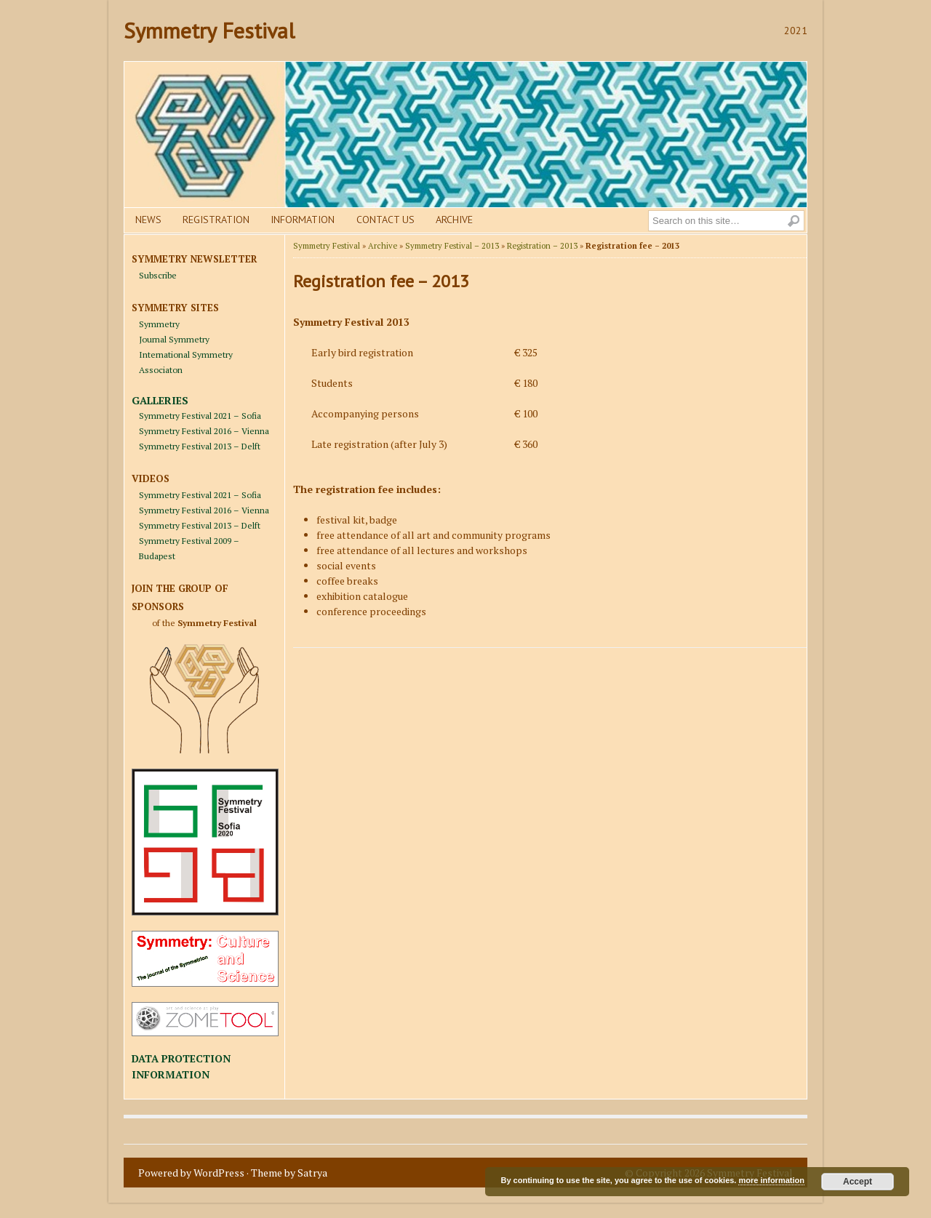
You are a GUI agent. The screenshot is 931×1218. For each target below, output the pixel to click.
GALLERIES (160, 400)
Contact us (385, 219)
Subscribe (158, 275)
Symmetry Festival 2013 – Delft (199, 446)
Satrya (312, 1172)
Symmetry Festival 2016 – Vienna (204, 430)
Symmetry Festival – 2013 (452, 246)
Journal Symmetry (174, 339)
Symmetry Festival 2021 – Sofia (200, 415)
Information (303, 219)
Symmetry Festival (209, 30)
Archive (454, 219)
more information (771, 1180)
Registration (216, 219)
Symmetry (159, 323)
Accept (857, 1182)
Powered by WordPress (191, 1172)
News (148, 219)
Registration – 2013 (542, 246)
